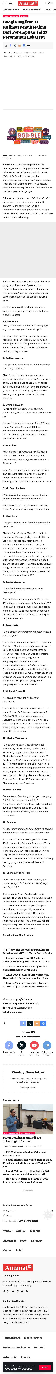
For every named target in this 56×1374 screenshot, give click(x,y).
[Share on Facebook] (10, 45)
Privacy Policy (11, 1369)
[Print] (24, 45)
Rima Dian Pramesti (13, 53)
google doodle (24, 999)
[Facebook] (9, 1049)
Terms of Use (27, 1369)
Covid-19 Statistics (28, 1221)
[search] (42, 3)
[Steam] (22, 1292)
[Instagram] (17, 1292)
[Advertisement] (28, 84)
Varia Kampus (27, 1133)
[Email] (19, 45)
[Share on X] (15, 45)
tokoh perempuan (13, 1012)
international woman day (17, 1008)
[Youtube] (34, 1049)
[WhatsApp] (26, 1292)
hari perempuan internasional (20, 1003)
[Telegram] (47, 1049)
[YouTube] (13, 1292)
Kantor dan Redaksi (14, 1301)
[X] (22, 1049)
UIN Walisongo (11, 1133)
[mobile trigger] (5, 3)
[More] (29, 45)
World (24, 16)
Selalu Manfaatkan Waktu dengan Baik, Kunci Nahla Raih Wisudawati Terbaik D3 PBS (27, 1163)
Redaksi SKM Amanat (13, 1147)
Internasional (11, 16)
